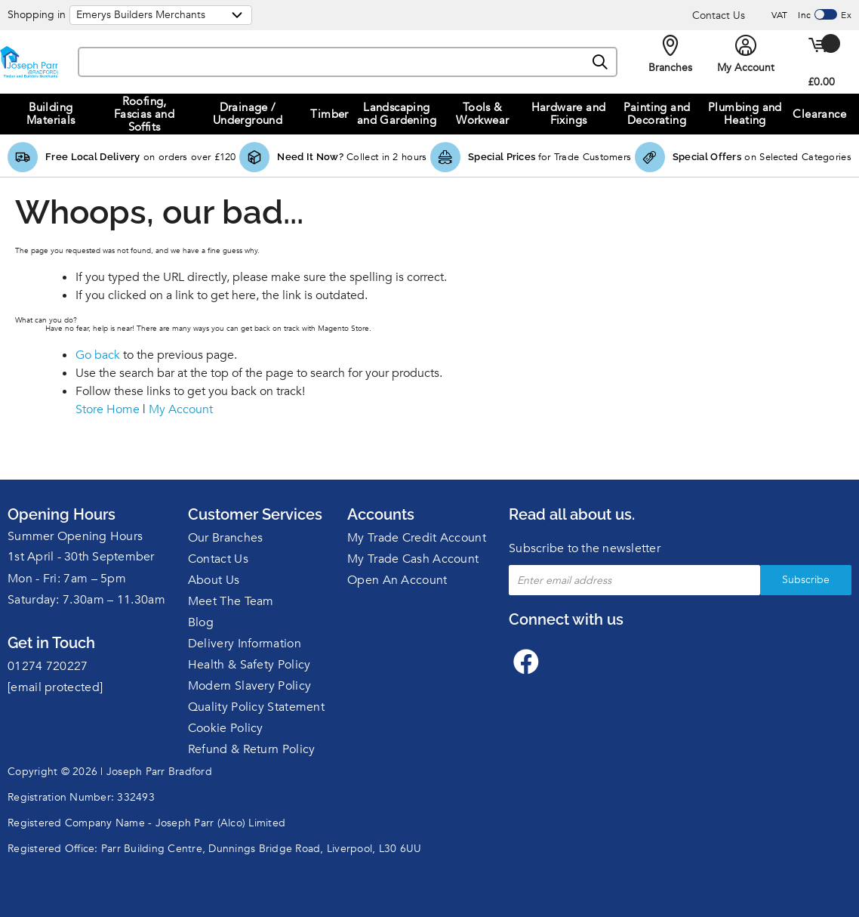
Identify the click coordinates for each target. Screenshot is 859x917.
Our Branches (225, 537)
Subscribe (806, 580)
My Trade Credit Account (416, 537)
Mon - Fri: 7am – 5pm (67, 578)
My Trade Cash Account (413, 559)
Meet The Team (231, 601)
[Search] (601, 63)
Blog (201, 622)
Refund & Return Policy (252, 749)
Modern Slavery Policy (249, 685)
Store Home (107, 409)
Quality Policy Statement (256, 707)
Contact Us (718, 15)
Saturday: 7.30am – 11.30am (86, 599)
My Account (181, 409)
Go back (97, 355)
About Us (213, 580)
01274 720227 (48, 666)
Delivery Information (244, 643)
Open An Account (397, 580)
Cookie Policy (225, 728)
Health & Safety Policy (249, 664)
